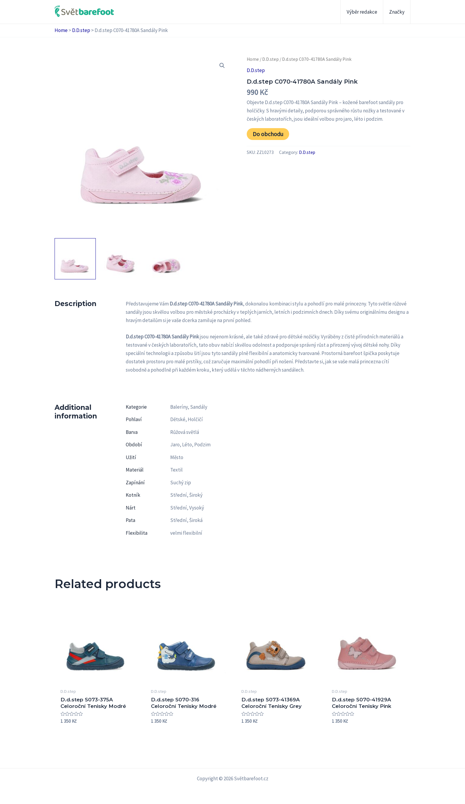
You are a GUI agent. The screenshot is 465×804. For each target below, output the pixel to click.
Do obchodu (268, 134)
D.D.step (81, 30)
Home (61, 30)
